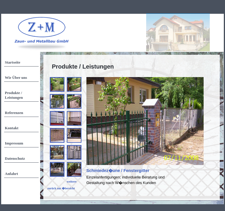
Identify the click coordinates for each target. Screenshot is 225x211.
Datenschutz (15, 158)
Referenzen (14, 112)
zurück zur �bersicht (61, 188)
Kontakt (11, 128)
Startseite (13, 62)
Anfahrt (11, 173)
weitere (71, 181)
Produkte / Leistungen (14, 95)
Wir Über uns (16, 77)
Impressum (14, 143)
